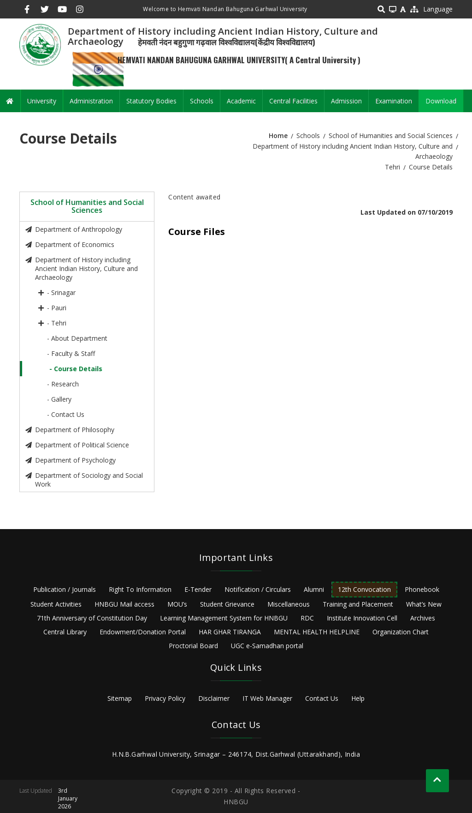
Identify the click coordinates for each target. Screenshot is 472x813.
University (41, 100)
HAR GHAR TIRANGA (230, 631)
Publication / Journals (64, 589)
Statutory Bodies (151, 100)
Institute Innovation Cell (362, 618)
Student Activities (56, 604)
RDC (307, 618)
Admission (346, 100)
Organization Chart (400, 631)
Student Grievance (227, 604)
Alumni (314, 589)
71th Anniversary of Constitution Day (92, 618)
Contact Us (321, 698)
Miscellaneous (288, 604)
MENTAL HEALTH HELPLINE (317, 631)
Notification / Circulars (257, 589)
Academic (241, 100)
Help (358, 698)
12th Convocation (364, 589)
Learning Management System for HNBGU (224, 618)
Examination (393, 100)
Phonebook (422, 589)
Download (440, 100)
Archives (422, 618)
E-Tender (198, 589)
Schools (201, 100)
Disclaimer (214, 698)
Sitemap (119, 698)
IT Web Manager (267, 698)
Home (278, 135)
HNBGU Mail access (124, 604)
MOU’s (177, 604)
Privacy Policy (165, 698)
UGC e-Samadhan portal (267, 645)
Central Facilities (293, 100)
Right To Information (140, 589)
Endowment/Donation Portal (143, 631)
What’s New (424, 604)
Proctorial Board (193, 645)
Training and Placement (358, 604)
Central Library (65, 631)
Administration (91, 100)
